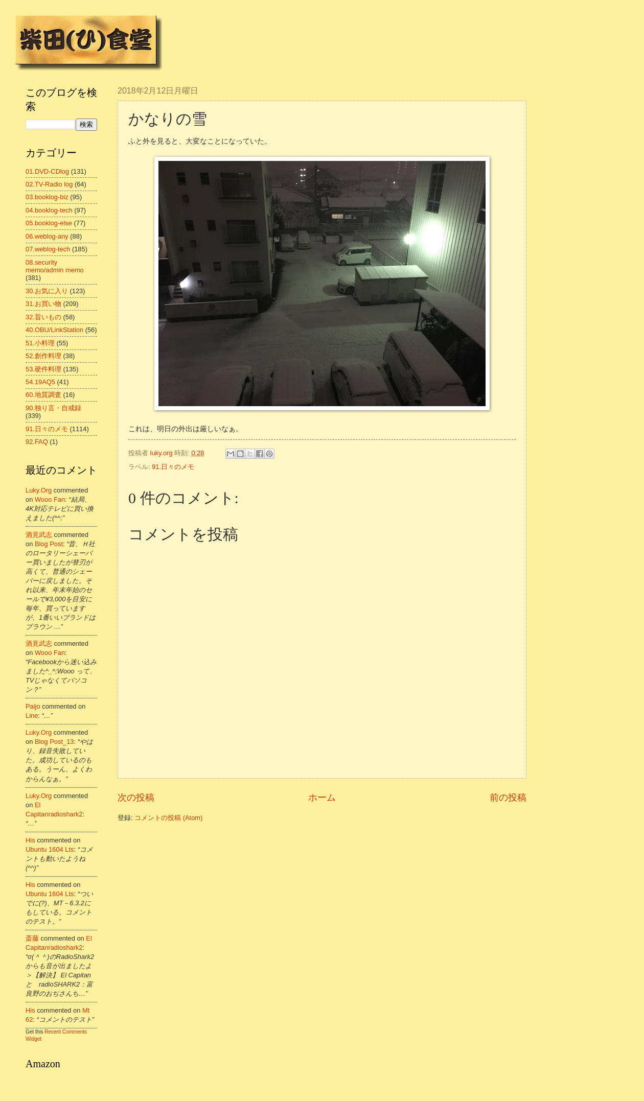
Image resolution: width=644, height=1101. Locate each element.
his (30, 840)
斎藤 (32, 938)
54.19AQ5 (40, 382)
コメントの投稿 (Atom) (168, 818)
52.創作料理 (43, 356)
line (32, 715)
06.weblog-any (47, 236)
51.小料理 (40, 343)
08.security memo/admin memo (55, 266)
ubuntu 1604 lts (50, 849)
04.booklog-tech (49, 210)
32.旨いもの (43, 317)
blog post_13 (54, 741)
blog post (49, 544)
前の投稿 (508, 797)
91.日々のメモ (173, 467)
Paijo (33, 706)
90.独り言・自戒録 (53, 408)
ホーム (322, 797)
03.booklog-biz (47, 197)
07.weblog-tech (48, 249)
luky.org (39, 490)
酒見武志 (39, 534)
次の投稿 (136, 797)
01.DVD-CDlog (47, 171)
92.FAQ (37, 442)
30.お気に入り (47, 291)
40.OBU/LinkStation (54, 330)
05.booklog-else (49, 223)
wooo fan (50, 499)
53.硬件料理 (43, 369)
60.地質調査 (43, 395)
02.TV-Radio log (49, 184)
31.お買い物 (43, 304)
